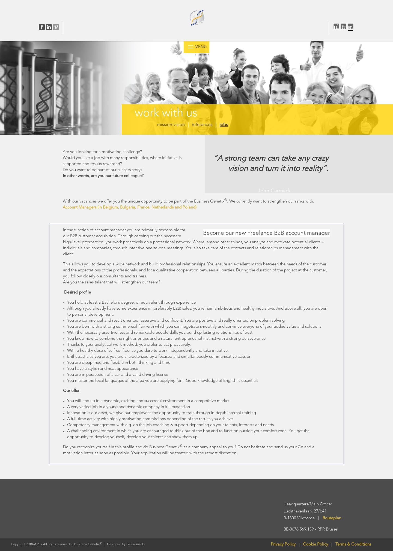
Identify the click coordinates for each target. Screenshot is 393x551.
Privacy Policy (283, 545)
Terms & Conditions (353, 545)
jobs (223, 125)
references (202, 125)
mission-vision (171, 125)
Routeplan (332, 518)
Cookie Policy (317, 545)
